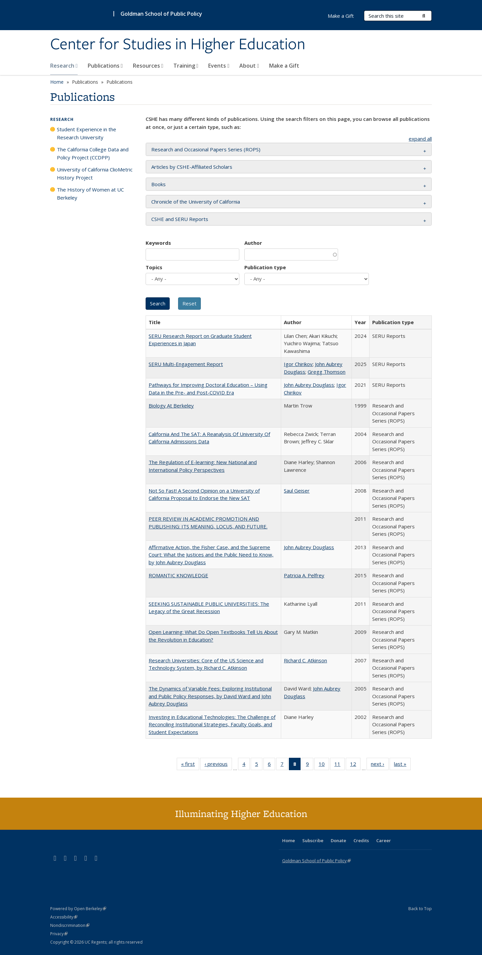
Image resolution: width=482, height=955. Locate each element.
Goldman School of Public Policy (161, 13)
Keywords (158, 242)
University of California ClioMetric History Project (95, 173)
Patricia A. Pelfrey (304, 575)
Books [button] (158, 184)
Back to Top (420, 908)
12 (355, 765)
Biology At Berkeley (171, 405)
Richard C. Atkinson (305, 660)
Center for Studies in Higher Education (177, 44)
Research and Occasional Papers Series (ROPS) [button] (205, 149)
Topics (154, 267)
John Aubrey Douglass (309, 384)
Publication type (265, 267)
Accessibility (63, 917)
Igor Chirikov (298, 364)
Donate (338, 840)
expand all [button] (420, 138)
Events (218, 65)
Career (383, 840)
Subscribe (312, 840)
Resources (148, 65)
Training (185, 65)
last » (402, 765)
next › (380, 765)
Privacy (59, 934)
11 (339, 765)
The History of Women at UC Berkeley (90, 193)
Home (57, 82)
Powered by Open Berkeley (78, 908)
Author (253, 242)
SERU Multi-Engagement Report (186, 364)
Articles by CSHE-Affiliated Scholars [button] (191, 166)
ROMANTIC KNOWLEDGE (178, 575)
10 (324, 765)
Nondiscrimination (69, 925)
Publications (105, 65)
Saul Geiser (297, 490)
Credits (361, 840)
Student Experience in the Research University (86, 133)
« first (190, 765)
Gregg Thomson (326, 371)
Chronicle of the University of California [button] (195, 201)
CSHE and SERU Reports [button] (179, 219)
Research (64, 65)
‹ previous (218, 765)
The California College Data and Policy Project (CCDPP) (93, 153)
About (249, 65)
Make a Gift (284, 65)
